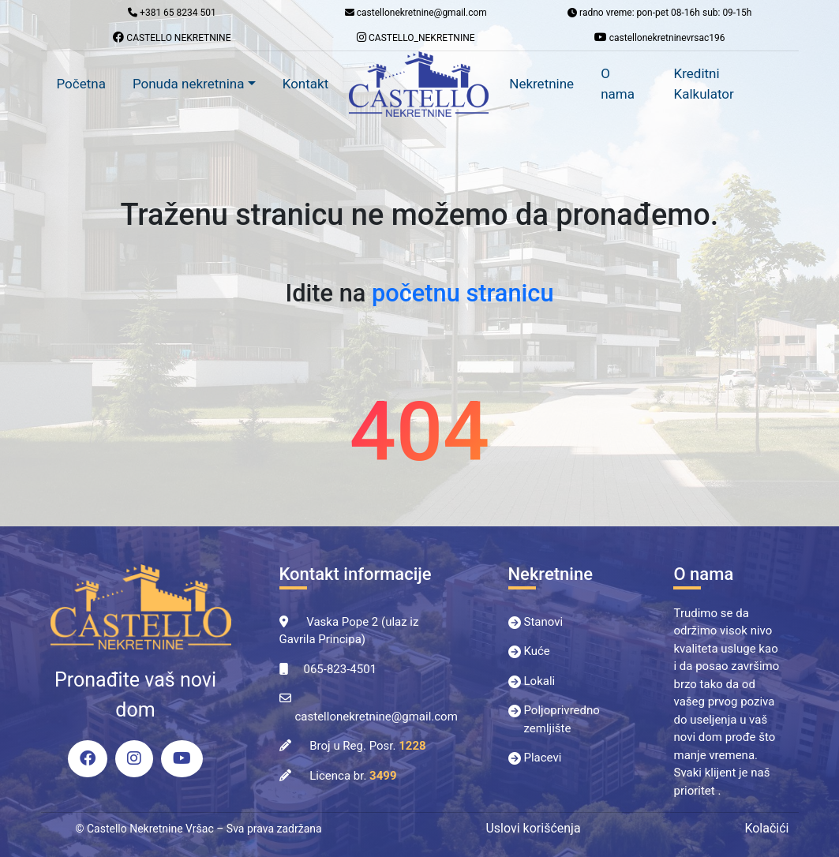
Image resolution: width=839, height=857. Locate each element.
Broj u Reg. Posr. (367, 746)
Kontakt (306, 84)
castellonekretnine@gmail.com (376, 716)
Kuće (537, 651)
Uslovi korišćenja (532, 828)
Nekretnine (541, 84)
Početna (81, 84)
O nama (618, 83)
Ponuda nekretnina (188, 84)
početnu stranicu (462, 293)
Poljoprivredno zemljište (562, 719)
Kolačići (766, 828)
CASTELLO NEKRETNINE (171, 37)
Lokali (540, 681)
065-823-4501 (340, 669)
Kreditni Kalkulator (704, 83)
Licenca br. (352, 776)
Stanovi (544, 622)
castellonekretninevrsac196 (659, 37)
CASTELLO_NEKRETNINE (416, 37)
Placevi (543, 757)
